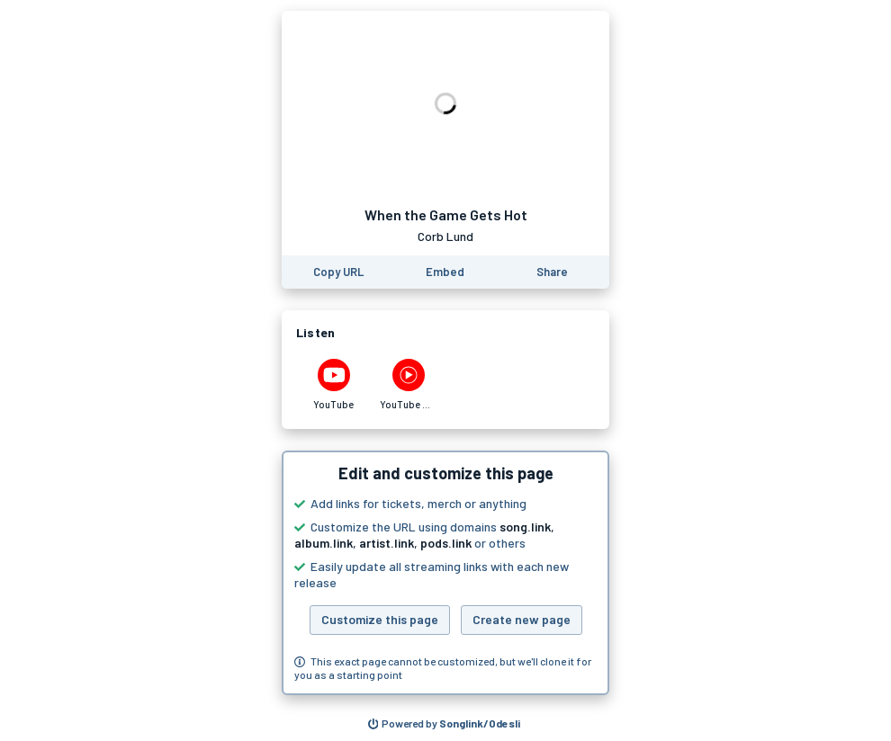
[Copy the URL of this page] (338, 272)
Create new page (521, 619)
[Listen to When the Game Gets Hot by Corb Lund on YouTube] (333, 385)
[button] (445, 573)
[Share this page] (552, 272)
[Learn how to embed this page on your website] (445, 272)
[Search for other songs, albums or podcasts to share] (444, 724)
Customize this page (379, 619)
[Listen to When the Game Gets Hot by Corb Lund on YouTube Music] (408, 385)
